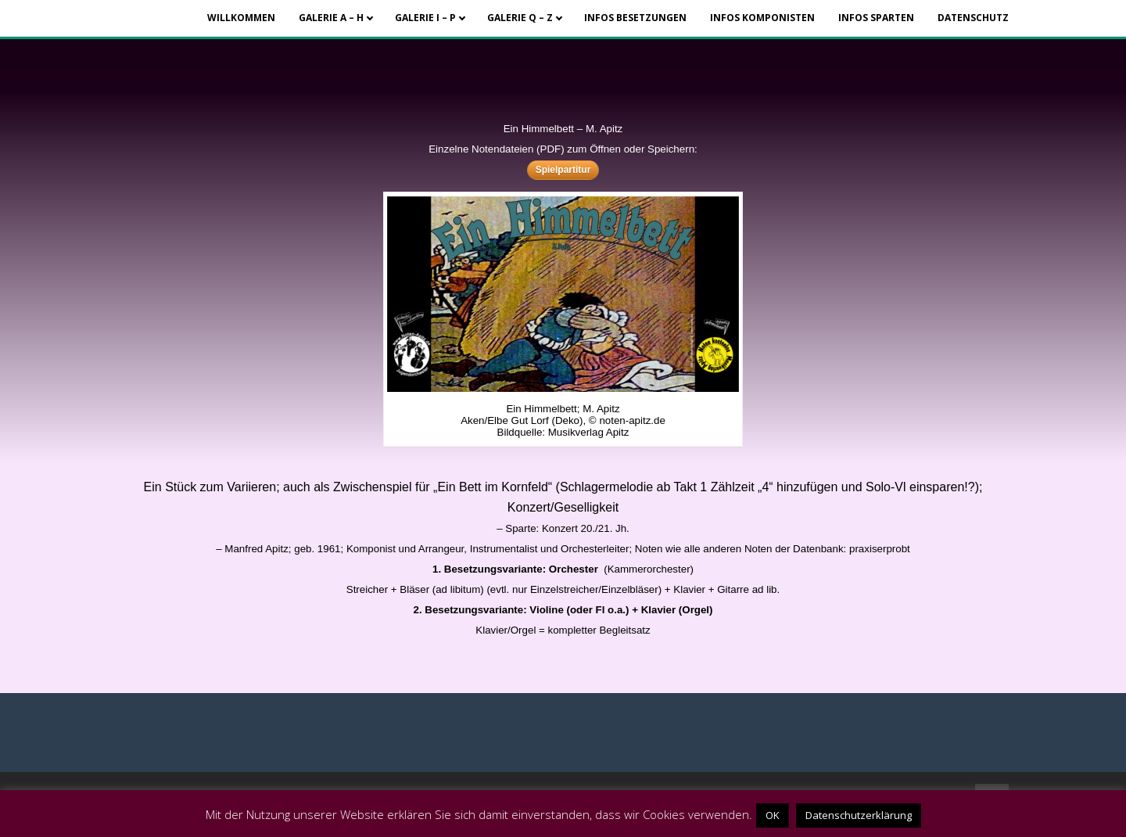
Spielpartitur (563, 169)
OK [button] (773, 815)
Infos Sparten (876, 17)
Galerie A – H (331, 17)
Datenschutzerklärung (858, 815)
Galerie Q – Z (520, 17)
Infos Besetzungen (635, 17)
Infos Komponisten (762, 17)
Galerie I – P (425, 17)
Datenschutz (973, 17)
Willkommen (241, 17)
